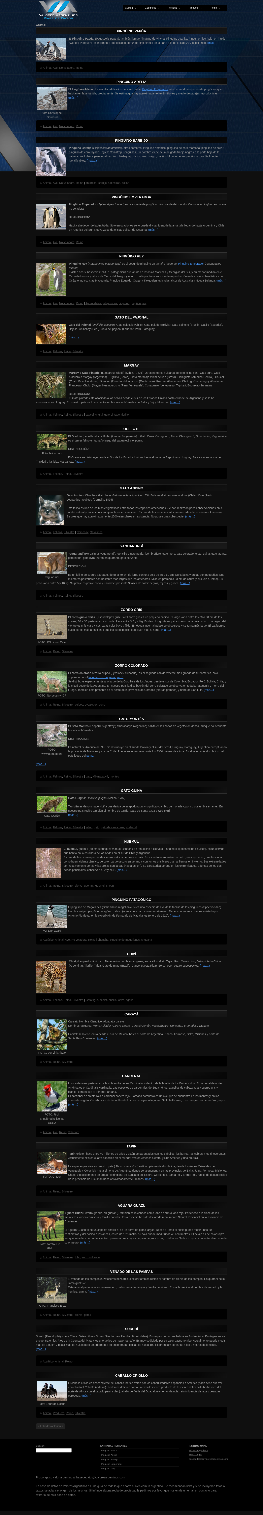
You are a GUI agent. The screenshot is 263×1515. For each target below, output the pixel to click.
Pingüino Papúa (131, 31)
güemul (88, 885)
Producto (194, 8)
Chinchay (82, 532)
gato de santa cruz (112, 827)
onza (121, 1000)
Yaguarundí (131, 546)
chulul (99, 414)
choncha (103, 939)
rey (144, 303)
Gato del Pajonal (131, 317)
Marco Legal (195, 1454)
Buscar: (40, 1446)
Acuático (48, 939)
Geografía (151, 8)
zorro (102, 704)
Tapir (131, 1146)
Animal (47, 67)
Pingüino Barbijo (131, 140)
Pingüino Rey (131, 256)
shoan (110, 885)
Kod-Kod (131, 827)
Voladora (73, 1132)
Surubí (131, 1329)
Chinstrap (114, 182)
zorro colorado (91, 1257)
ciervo (79, 885)
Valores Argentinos (198, 1450)
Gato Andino (131, 488)
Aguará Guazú (131, 1206)
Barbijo (102, 182)
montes (114, 776)
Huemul (131, 841)
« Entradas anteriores (50, 1426)
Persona (173, 8)
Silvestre (77, 351)
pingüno (136, 303)
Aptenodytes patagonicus (101, 303)
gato (88, 776)
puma (90, 755)
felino (89, 827)
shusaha (146, 939)
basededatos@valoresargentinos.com (208, 1459)
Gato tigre (92, 1000)
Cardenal (131, 1076)
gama (87, 1314)
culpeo (79, 704)
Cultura (129, 8)
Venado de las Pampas (131, 1272)
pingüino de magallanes (125, 939)
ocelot (103, 1000)
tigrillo (125, 414)
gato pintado (112, 414)
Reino (214, 8)
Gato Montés (131, 719)
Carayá (131, 1014)
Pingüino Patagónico (132, 900)
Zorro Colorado (131, 666)
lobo (77, 1257)
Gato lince (96, 532)
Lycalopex (91, 704)
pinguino (124, 303)
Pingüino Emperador (155, 89)
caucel (90, 414)
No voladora (66, 67)
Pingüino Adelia (131, 82)
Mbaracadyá (100, 776)
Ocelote (131, 429)
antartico (91, 182)
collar (125, 182)
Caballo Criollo (131, 1376)
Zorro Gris (131, 610)
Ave (55, 67)
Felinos (57, 351)
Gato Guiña (131, 791)
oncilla (113, 1000)
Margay (131, 365)
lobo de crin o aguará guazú (106, 677)
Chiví (131, 954)
